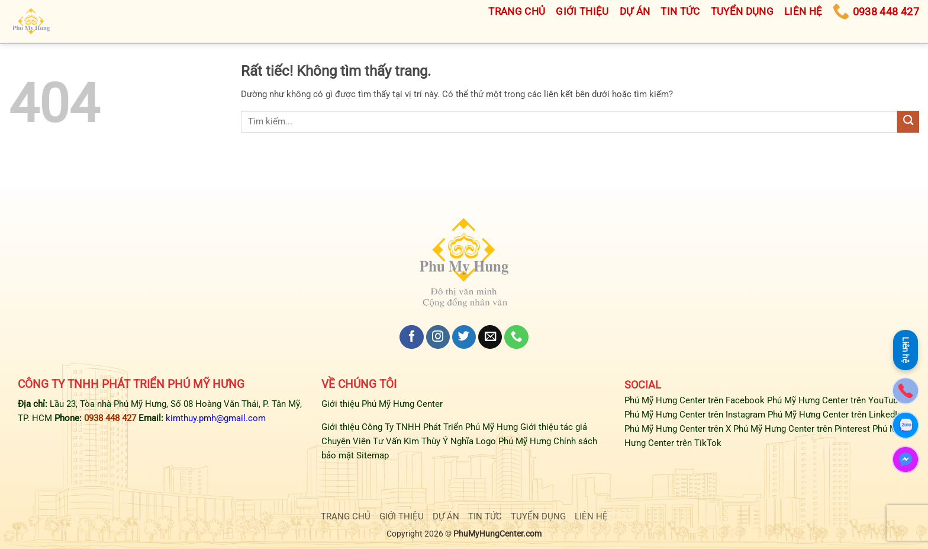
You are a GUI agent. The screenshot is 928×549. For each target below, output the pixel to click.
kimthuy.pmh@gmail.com (216, 418)
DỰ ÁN (446, 516)
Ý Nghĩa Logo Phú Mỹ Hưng (497, 441)
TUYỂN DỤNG (538, 516)
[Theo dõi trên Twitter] (464, 337)
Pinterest (852, 428)
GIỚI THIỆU (401, 516)
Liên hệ (905, 348)
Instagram (745, 414)
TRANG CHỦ (345, 516)
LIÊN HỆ (591, 516)
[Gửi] (908, 122)
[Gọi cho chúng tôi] (516, 337)
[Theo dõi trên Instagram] (438, 337)
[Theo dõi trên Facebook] (411, 337)
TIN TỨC (485, 516)
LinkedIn (885, 414)
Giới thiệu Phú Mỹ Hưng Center (382, 404)
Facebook (745, 400)
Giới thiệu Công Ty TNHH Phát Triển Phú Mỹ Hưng (419, 427)
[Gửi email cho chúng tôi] (490, 337)
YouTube (885, 400)
